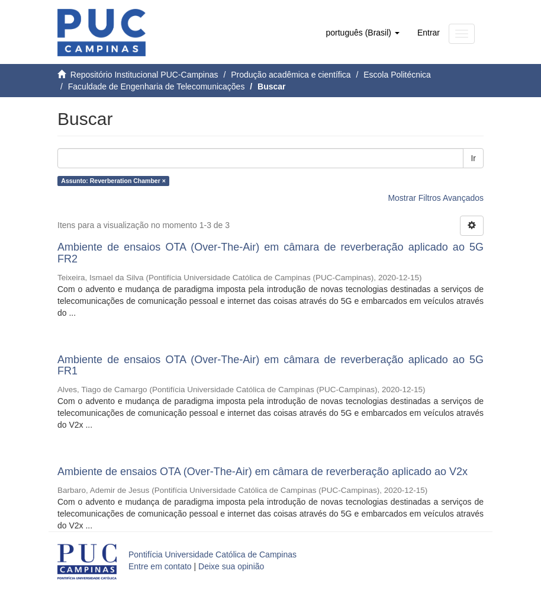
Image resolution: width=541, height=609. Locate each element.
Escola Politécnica (397, 74)
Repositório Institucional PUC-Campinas (144, 74)
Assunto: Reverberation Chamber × (113, 180)
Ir (473, 158)
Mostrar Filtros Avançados (436, 198)
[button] (362, 32)
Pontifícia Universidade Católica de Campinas (212, 554)
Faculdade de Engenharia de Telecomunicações (156, 86)
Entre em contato (160, 566)
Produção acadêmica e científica (290, 74)
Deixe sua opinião (231, 566)
